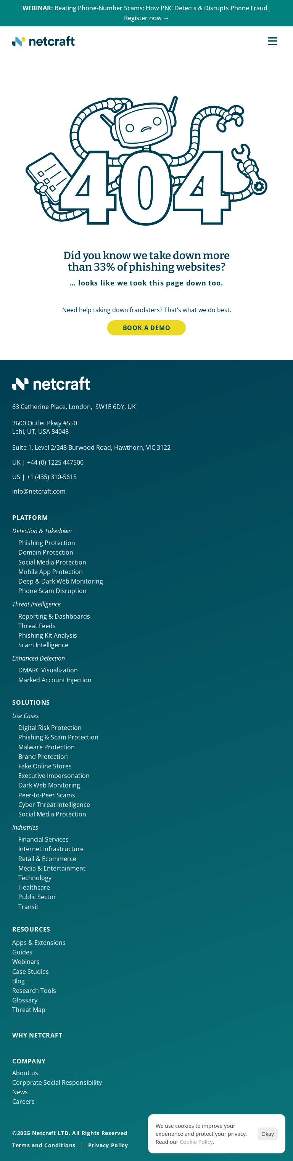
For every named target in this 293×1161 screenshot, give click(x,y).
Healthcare (34, 887)
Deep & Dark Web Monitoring (60, 581)
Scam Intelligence (43, 645)
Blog (18, 981)
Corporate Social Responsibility (57, 1082)
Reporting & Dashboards (54, 616)
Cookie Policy (196, 1141)
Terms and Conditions (44, 1145)
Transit (28, 907)
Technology (35, 878)
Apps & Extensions (39, 942)
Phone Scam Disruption (52, 591)
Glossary (24, 1000)
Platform (30, 517)
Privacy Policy (108, 1145)
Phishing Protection (46, 543)
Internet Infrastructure (51, 849)
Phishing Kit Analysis (47, 635)
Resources (31, 929)
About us (25, 1073)
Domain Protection (45, 552)
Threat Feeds (37, 626)
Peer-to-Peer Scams (46, 795)
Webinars (26, 961)
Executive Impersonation (54, 775)
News (20, 1092)
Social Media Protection (52, 562)
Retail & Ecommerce (47, 859)
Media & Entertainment (51, 868)
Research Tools (34, 990)
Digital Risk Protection (50, 727)
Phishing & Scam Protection (58, 737)
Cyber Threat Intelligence (54, 804)
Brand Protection (43, 756)
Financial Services (43, 839)
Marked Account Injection (55, 680)
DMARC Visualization (48, 670)
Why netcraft (37, 1035)
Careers (23, 1101)
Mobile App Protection (50, 572)
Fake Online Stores (45, 766)
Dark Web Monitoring (49, 785)
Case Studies (30, 971)
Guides (22, 952)
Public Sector (37, 897)
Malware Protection (46, 747)
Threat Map (28, 1009)
